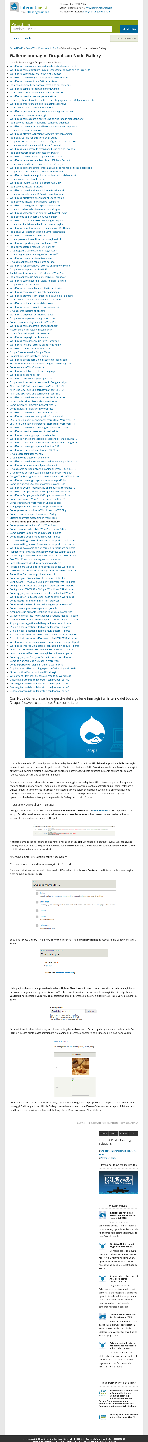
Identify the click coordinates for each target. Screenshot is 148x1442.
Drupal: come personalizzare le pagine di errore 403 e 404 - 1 (43, 472)
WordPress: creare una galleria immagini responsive (38, 103)
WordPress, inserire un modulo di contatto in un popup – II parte (45, 642)
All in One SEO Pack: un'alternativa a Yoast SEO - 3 (37, 386)
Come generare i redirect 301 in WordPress (33, 525)
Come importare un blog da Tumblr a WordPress (36, 664)
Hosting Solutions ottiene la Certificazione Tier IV (124, 1419)
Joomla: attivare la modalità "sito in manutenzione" (37, 194)
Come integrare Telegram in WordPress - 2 (33, 404)
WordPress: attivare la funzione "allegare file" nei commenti (42, 133)
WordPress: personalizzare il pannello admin (34, 465)
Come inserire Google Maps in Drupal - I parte (35, 536)
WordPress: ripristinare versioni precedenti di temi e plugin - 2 (43, 438)
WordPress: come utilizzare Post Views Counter (35, 73)
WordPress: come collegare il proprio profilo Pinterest (39, 77)
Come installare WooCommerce (27, 367)
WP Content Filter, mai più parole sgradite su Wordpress (40, 675)
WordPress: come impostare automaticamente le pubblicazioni (43, 461)
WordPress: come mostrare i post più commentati (36, 416)
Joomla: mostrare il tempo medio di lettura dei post (37, 92)
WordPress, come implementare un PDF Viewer (35, 450)
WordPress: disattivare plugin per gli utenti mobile (37, 197)
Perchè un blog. (108, 1160)
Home (16, 38)
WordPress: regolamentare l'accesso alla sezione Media (40, 265)
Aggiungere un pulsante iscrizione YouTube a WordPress (41, 612)
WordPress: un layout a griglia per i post (31, 378)
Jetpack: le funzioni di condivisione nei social (33, 401)
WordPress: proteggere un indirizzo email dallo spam (38, 359)
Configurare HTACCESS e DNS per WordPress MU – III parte (42, 581)
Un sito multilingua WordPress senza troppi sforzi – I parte (42, 544)
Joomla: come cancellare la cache (27, 179)
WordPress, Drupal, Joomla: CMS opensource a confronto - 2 (42, 491)
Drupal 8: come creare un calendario (29, 457)
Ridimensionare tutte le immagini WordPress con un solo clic (42, 551)
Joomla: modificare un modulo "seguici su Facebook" (38, 277)
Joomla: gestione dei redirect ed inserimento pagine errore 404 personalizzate (52, 100)
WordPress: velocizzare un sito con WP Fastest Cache (38, 213)
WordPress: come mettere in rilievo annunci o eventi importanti (44, 126)
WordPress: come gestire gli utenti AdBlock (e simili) (38, 280)
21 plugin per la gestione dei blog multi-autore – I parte (40, 630)
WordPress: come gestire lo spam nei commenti (35, 205)
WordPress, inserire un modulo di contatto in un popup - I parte (44, 645)
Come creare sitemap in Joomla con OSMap (33, 514)
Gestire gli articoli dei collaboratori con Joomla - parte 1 (40, 691)
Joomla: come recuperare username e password (35, 299)
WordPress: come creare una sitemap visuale (34, 412)
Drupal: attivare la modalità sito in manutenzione (36, 171)
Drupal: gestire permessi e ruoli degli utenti (33, 250)
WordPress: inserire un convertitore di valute (34, 431)
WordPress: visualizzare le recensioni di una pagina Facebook (43, 149)
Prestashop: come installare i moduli (29, 356)
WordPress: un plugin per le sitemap (29, 337)
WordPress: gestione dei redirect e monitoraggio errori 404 (42, 111)
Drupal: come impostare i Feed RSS (28, 269)
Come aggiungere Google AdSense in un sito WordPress (40, 657)
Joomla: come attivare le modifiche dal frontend (35, 145)
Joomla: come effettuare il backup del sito (32, 107)
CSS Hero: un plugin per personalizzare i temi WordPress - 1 (42, 423)
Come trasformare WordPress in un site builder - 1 (37, 502)
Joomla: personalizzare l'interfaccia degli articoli (35, 239)
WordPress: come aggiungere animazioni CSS (34, 446)
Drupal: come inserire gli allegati (27, 310)
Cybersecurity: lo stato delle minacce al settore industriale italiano (123, 1349)
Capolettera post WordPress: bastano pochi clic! (35, 563)
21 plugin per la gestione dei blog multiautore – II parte (40, 627)
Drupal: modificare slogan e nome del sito (32, 261)
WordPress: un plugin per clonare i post (31, 314)
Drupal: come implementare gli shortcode (32, 318)
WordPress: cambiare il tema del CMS (30, 348)
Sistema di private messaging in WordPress (33, 517)
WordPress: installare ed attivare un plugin (33, 371)
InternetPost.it (29, 8)
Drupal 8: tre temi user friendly (26, 453)
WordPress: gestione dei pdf (25, 374)
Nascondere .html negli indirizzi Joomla (31, 329)
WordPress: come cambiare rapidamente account (36, 156)
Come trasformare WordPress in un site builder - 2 (37, 499)
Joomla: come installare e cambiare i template (34, 201)
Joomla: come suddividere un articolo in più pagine (37, 164)
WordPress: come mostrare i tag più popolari (34, 325)
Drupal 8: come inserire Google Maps (30, 352)
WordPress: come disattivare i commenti (31, 258)
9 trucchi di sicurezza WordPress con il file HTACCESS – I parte (43, 638)
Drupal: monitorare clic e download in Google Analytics (39, 382)
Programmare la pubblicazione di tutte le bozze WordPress (42, 566)
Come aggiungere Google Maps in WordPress (35, 660)
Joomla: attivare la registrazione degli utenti (33, 137)
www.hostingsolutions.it (99, 7)
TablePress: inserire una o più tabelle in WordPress (37, 273)
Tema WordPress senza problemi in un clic (33, 574)
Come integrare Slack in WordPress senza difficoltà (37, 578)
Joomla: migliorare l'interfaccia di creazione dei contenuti (40, 85)
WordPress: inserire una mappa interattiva (33, 96)
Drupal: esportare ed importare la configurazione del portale (43, 141)
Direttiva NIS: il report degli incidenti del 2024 (122, 1248)
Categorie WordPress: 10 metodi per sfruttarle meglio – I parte (44, 619)
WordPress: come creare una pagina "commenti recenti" (40, 427)
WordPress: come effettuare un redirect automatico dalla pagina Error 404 (50, 70)
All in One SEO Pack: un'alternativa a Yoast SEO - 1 (37, 393)
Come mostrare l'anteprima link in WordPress (34, 600)
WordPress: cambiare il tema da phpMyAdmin (34, 88)
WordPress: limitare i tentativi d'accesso (31, 303)
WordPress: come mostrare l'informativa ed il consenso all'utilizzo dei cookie (51, 167)
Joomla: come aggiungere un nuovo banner (33, 216)
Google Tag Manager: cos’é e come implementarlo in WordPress (44, 476)
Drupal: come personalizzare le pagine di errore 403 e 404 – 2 (43, 468)
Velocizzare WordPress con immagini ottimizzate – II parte (41, 649)
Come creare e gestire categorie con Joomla (33, 608)
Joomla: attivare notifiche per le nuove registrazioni (37, 231)
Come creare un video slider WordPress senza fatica (38, 529)
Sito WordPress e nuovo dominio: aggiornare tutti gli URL (41, 363)
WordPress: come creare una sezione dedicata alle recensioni (43, 66)
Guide (28, 38)
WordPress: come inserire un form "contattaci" (35, 341)
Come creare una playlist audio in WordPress (34, 322)
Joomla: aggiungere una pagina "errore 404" (34, 254)
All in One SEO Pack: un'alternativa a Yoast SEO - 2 (37, 389)
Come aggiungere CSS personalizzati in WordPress (37, 484)
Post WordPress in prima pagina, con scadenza (35, 559)
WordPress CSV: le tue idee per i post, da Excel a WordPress (42, 596)
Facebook (104, 1137)
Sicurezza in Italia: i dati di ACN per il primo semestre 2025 (124, 1282)
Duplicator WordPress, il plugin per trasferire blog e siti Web (43, 668)
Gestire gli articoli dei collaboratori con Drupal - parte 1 (40, 683)
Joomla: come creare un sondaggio (28, 115)
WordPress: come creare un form (28, 235)
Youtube (123, 1137)
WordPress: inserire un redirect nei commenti (34, 307)
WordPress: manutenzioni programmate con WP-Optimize (41, 228)
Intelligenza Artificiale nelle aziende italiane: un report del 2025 (123, 1218)
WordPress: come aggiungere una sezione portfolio (38, 480)
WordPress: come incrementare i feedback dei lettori (38, 397)
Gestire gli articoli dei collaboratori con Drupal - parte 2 (40, 679)
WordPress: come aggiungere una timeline (33, 435)
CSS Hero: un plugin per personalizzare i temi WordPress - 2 (42, 420)
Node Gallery (100, 810)
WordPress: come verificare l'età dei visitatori (34, 81)
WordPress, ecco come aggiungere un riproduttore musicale (42, 548)
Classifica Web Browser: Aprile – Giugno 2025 (123, 1319)
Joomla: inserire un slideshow (25, 130)
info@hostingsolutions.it (96, 11)
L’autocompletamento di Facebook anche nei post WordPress (43, 555)
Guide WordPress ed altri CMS (42, 48)
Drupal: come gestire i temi (24, 284)
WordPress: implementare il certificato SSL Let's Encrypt (40, 160)
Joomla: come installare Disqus (26, 186)
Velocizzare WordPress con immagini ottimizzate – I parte (41, 653)
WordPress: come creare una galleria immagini (35, 292)
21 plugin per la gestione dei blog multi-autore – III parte (41, 623)
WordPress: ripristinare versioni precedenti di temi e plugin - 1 (43, 442)
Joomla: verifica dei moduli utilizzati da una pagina (36, 224)
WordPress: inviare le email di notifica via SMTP (35, 182)
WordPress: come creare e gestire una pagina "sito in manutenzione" (47, 118)
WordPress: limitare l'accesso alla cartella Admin (35, 344)
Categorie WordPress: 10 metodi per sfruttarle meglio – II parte (44, 615)
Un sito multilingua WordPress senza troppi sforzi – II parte (42, 540)
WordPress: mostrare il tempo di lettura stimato (36, 288)
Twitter (113, 1137)
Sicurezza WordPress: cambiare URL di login (33, 672)
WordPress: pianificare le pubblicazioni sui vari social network (43, 175)
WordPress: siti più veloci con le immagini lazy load (37, 220)
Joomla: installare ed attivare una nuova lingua (35, 209)
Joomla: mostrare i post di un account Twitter (34, 152)
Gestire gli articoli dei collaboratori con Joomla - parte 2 (40, 687)
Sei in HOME (16, 48)
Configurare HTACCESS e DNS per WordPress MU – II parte (42, 585)
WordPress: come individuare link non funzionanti (37, 190)
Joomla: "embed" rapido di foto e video (30, 333)
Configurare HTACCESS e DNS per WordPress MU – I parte (42, 589)
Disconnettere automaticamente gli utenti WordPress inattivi (43, 570)
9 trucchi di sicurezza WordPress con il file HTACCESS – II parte (43, 634)
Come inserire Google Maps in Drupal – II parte (35, 532)
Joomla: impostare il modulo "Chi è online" (32, 246)
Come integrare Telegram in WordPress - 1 (33, 408)
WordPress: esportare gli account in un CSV (33, 243)
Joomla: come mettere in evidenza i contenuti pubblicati (40, 122)
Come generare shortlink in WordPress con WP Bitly (38, 510)
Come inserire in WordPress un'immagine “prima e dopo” (41, 604)
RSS (133, 1137)
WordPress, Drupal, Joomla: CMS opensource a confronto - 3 (42, 487)
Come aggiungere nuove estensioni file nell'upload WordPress (43, 593)
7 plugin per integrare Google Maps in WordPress (37, 506)
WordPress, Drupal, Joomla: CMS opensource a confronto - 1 (42, 495)
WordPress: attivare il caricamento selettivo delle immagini (41, 295)
